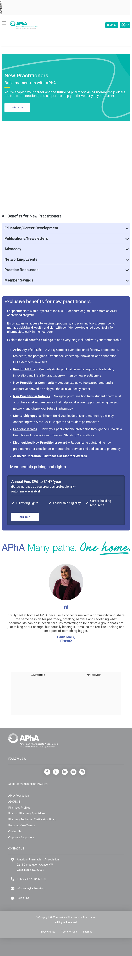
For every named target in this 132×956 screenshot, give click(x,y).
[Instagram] (82, 772)
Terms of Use (69, 931)
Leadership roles (25, 429)
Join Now (17, 107)
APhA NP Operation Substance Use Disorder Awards (50, 456)
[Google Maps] (12, 859)
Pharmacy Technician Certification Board (32, 819)
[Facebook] (47, 772)
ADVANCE (14, 801)
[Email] (12, 888)
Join (111, 25)
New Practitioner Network (31, 396)
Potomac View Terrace (21, 825)
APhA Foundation (18, 795)
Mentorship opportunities (31, 415)
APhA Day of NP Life (27, 350)
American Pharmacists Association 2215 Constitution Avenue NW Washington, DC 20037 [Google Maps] (38, 864)
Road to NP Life (24, 369)
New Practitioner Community (33, 382)
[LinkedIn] (65, 772)
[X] (56, 772)
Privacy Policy (47, 931)
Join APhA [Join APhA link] (23, 898)
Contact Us (14, 831)
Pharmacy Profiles (19, 807)
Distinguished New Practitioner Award (40, 442)
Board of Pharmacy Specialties (26, 813)
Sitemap (87, 931)
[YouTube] (73, 772)
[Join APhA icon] (12, 898)
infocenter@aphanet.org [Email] (31, 888)
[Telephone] (12, 879)
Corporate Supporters (21, 837)
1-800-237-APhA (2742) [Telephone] (31, 878)
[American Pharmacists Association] (19, 24)
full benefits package (38, 340)
